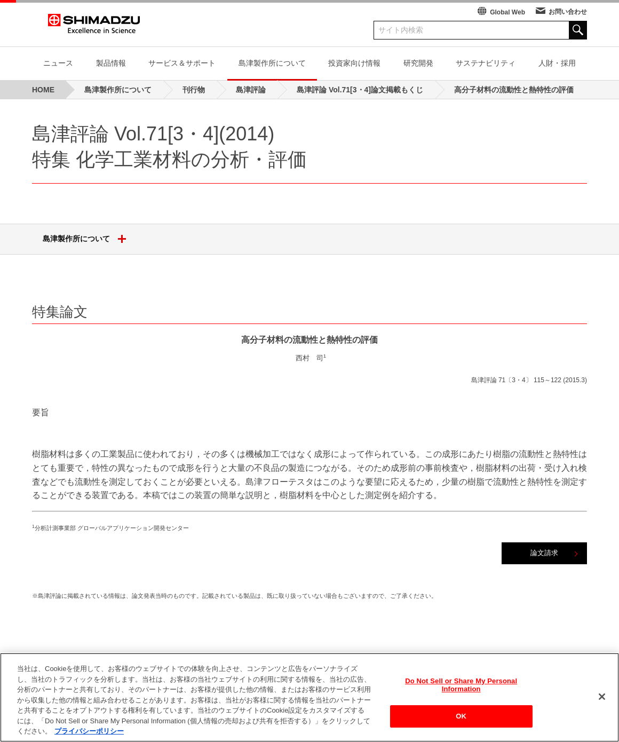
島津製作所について (272, 63)
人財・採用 (557, 63)
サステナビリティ (485, 63)
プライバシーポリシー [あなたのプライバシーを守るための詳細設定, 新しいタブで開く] (89, 733)
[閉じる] (602, 697)
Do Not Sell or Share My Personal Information (461, 686)
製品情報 (111, 63)
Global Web (507, 12)
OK (461, 717)
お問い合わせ (568, 11)
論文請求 (544, 553)
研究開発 (418, 63)
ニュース (58, 63)
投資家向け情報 (354, 63)
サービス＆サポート (182, 63)
